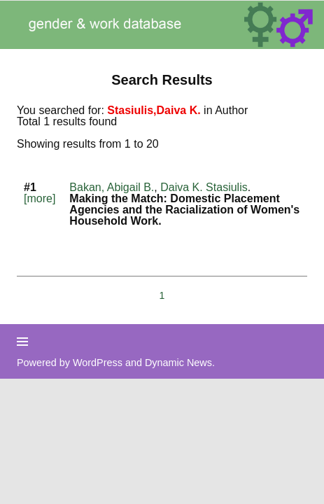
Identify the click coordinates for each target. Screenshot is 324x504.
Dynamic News (178, 362)
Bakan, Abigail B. (111, 187)
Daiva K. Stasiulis (204, 187)
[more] (39, 198)
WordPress (97, 362)
